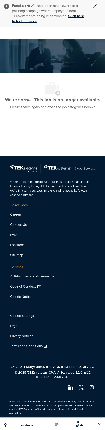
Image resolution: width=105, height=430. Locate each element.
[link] (52, 168)
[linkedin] (70, 387)
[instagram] (92, 387)
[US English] (77, 424)
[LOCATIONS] (26, 425)
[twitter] (81, 387)
